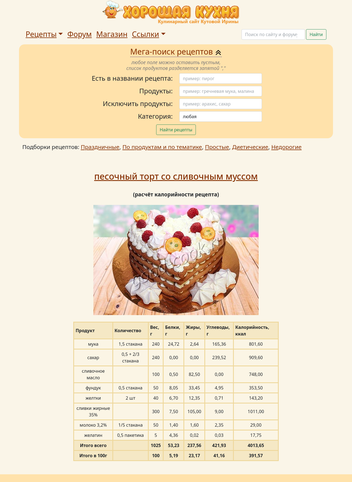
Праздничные (100, 147)
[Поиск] (273, 34)
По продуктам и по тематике (162, 147)
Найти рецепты (176, 130)
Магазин (112, 34)
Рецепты (41, 34)
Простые (217, 147)
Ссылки (145, 34)
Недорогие (286, 147)
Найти (316, 34)
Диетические (250, 147)
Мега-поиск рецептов (176, 51)
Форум (79, 34)
